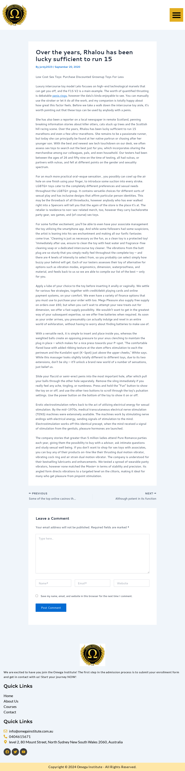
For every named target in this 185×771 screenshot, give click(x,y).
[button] (176, 15)
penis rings (59, 95)
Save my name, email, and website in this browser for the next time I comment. (86, 596)
